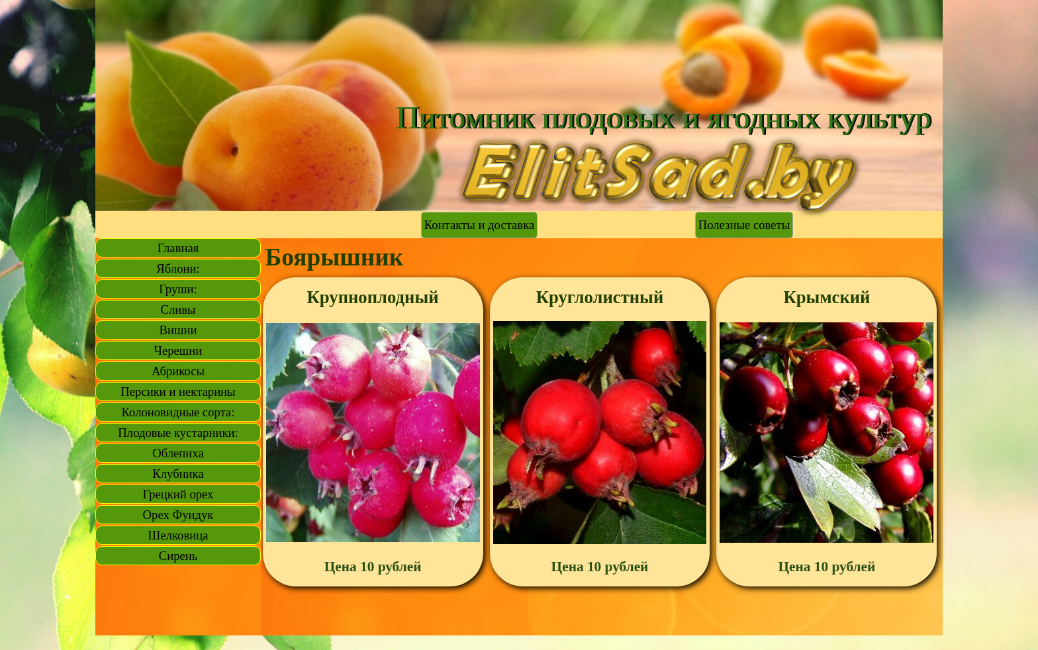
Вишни (178, 330)
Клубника (177, 474)
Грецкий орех (178, 494)
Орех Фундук (178, 515)
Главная (178, 248)
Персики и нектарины (177, 391)
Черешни (178, 350)
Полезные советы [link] (744, 225)
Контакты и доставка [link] (479, 225)
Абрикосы (178, 371)
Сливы (177, 309)
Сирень (178, 556)
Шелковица (178, 535)
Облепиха (177, 453)
